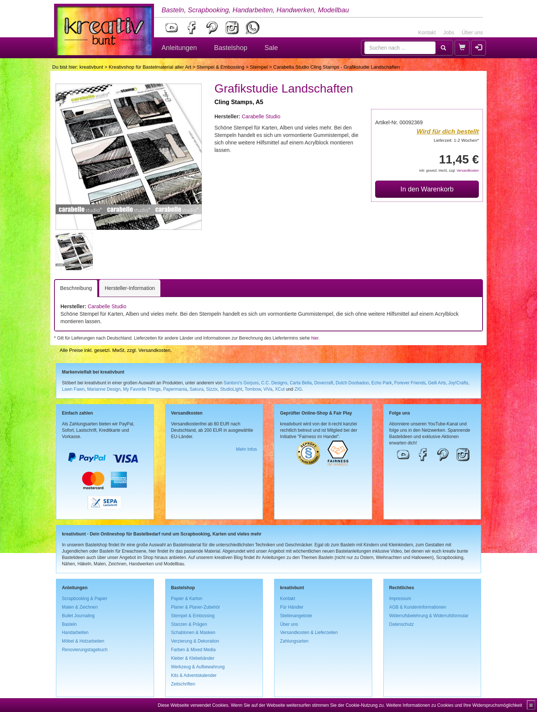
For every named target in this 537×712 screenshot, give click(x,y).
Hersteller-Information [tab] (130, 288)
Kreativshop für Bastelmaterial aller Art (150, 67)
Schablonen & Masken (193, 632)
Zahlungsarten (294, 641)
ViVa (267, 389)
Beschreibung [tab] (76, 288)
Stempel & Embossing (220, 67)
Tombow (253, 389)
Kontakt (427, 32)
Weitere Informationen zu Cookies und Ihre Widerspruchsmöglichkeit (454, 705)
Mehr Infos (246, 449)
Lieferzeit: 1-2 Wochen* (456, 140)
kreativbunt (91, 67)
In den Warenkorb (427, 189)
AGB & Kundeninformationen (417, 607)
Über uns (472, 32)
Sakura (196, 389)
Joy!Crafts (458, 382)
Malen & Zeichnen (80, 607)
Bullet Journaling (78, 615)
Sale (271, 47)
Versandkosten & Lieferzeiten (309, 632)
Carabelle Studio (261, 116)
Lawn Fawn (73, 389)
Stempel (259, 67)
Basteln (69, 624)
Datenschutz (401, 624)
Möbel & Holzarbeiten (83, 641)
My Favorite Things (142, 389)
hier (314, 338)
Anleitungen (179, 47)
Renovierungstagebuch (84, 649)
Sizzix (211, 389)
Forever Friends (409, 382)
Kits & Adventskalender (194, 675)
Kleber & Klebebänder (192, 658)
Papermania (175, 389)
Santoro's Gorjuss (241, 382)
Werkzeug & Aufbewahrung (198, 666)
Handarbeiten (75, 632)
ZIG (298, 389)
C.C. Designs (274, 382)
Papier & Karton (186, 598)
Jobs (449, 32)
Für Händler (292, 607)
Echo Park (381, 382)
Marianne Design (103, 389)
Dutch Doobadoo (352, 382)
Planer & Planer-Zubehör (195, 607)
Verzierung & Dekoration (195, 641)
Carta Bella (301, 382)
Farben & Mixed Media (193, 649)
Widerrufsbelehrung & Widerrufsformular (429, 615)
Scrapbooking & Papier (84, 598)
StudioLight (231, 389)
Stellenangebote (296, 615)
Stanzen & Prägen (189, 624)
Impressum (400, 598)
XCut (280, 389)
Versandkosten (467, 170)
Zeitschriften (183, 684)
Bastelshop (230, 47)
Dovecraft (323, 382)
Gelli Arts (437, 382)
